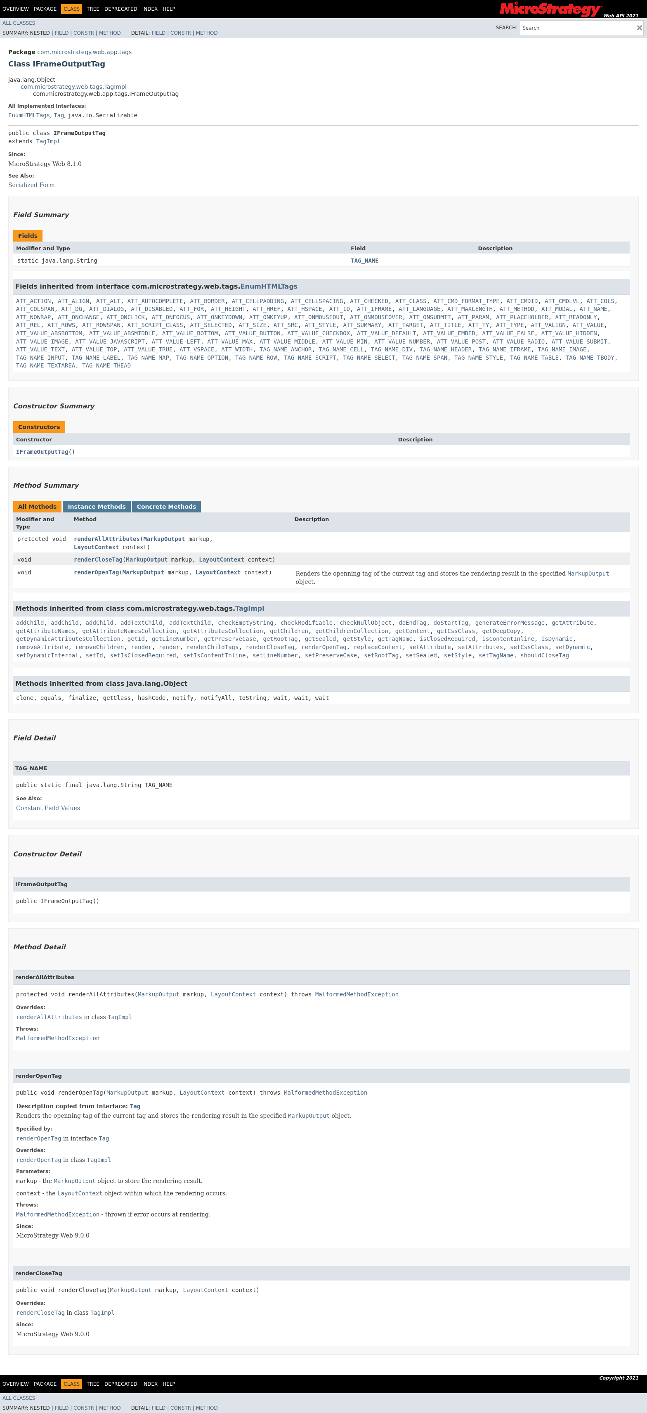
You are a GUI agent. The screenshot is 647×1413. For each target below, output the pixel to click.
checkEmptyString (246, 622)
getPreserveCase (230, 638)
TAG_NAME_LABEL (96, 357)
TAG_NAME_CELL (341, 349)
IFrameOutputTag (42, 451)
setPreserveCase (331, 655)
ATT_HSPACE (305, 309)
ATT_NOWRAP (33, 317)
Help (169, 9)
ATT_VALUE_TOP (94, 349)
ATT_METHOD (517, 309)
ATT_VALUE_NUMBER (402, 341)
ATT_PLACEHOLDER (522, 317)
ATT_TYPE (510, 325)
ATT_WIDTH (237, 349)
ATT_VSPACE (196, 349)
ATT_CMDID (522, 301)
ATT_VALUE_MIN (345, 341)
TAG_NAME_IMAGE (562, 349)
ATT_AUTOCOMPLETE (155, 301)
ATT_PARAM (473, 317)
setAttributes (480, 647)
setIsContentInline (214, 655)
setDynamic (572, 647)
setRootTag (381, 655)
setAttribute (430, 647)
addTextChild (141, 622)
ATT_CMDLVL (562, 301)
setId (94, 655)
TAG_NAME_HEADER (446, 349)
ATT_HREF (266, 309)
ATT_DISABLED (151, 309)
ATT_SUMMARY (362, 325)
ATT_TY (478, 325)
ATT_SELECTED (210, 325)
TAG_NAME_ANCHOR (286, 349)
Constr (83, 33)
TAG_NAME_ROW (256, 357)
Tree (93, 9)
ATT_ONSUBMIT (430, 317)
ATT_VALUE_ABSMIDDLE (122, 333)
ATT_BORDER (207, 301)
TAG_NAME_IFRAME (505, 349)
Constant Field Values (48, 808)
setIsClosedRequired (143, 655)
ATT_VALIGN (548, 325)
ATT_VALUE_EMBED (449, 333)
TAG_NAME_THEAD (106, 365)
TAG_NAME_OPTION (202, 357)
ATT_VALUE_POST (461, 341)
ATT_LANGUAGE (419, 309)
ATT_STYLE (320, 325)
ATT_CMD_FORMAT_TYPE (467, 301)
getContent (412, 631)
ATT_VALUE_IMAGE (42, 341)
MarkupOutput (164, 539)
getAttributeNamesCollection (129, 631)
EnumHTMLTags (29, 115)
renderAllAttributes (107, 539)
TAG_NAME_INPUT (40, 357)
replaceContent (378, 647)
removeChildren (99, 647)
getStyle (357, 638)
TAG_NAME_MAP (148, 357)
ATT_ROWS (61, 325)
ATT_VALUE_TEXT (40, 349)
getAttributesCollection (223, 631)
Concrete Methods (166, 506)
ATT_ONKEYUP (268, 317)
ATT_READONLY (576, 317)
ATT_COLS (600, 301)
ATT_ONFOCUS (171, 317)
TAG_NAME (364, 260)
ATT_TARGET (405, 325)
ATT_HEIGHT (228, 309)
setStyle (458, 655)
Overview (15, 9)
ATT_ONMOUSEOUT (318, 317)
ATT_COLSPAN (35, 309)
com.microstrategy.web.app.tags (84, 52)
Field (61, 33)
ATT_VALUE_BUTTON (253, 333)
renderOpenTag (96, 572)
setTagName (496, 655)
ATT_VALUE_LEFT (176, 341)
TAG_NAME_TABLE (534, 357)
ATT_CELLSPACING (317, 301)
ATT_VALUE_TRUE (148, 349)
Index (150, 9)
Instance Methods (96, 506)
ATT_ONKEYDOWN (219, 317)
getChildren (289, 631)
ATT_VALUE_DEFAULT (386, 333)
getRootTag (280, 638)
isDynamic (557, 638)
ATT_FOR (191, 309)
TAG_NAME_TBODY (590, 357)
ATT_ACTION (33, 301)
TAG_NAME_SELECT (369, 357)
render (141, 647)
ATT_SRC (286, 325)
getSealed (320, 638)
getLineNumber (174, 638)
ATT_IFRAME (374, 309)
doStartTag (451, 622)
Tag (59, 115)
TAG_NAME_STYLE (478, 357)
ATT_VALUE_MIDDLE (287, 341)
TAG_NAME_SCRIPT (310, 357)
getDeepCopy (501, 631)
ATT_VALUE (588, 325)
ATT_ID (339, 309)
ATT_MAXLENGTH (470, 309)
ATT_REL (28, 325)
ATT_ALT (108, 301)
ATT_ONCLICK (125, 317)
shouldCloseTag (544, 655)
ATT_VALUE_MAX (230, 341)
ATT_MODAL (557, 309)
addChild (30, 622)
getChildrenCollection (351, 631)
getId (136, 638)
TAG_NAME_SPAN (425, 357)
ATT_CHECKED (369, 301)
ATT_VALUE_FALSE (508, 333)
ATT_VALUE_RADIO (519, 341)
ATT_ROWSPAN (101, 325)
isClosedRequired (447, 638)
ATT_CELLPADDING (258, 301)
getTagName (395, 638)
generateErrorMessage (510, 622)
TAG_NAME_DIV (392, 349)
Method (110, 33)
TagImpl (48, 141)
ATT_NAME (593, 309)
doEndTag (412, 622)
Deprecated (120, 9)
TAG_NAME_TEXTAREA (45, 365)
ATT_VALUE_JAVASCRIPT (110, 341)
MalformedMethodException (357, 994)
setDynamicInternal (47, 655)
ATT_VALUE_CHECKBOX (318, 333)
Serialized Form (31, 185)
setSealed (421, 655)
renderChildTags (212, 647)
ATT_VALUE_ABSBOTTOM (49, 333)
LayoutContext (96, 547)
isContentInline (508, 638)
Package (45, 9)
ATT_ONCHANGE (78, 317)
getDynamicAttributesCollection (68, 638)
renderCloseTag (98, 559)
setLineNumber (275, 655)
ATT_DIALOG (106, 309)
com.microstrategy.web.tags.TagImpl (74, 86)
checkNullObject (366, 622)
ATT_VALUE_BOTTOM (190, 333)
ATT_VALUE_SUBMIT (579, 341)
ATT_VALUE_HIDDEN (569, 333)
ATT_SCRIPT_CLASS (155, 325)
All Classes (18, 23)
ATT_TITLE (445, 325)
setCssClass (529, 647)
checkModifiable (307, 622)
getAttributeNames (45, 631)
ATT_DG (72, 309)
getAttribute (572, 622)
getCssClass (456, 631)
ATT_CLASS (411, 301)
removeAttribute (42, 647)
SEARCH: (507, 28)
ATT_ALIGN (73, 301)
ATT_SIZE (252, 325)
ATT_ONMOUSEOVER (376, 317)
